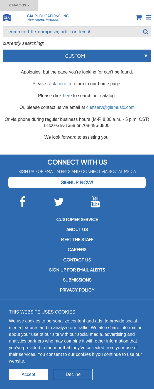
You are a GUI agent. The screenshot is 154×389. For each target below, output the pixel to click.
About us (77, 229)
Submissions (77, 280)
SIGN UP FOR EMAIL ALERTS (77, 270)
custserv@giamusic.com (110, 107)
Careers (77, 249)
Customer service (77, 219)
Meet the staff (77, 239)
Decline (73, 374)
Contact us (77, 260)
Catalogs (19, 5)
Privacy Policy (77, 290)
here (61, 83)
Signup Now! (77, 182)
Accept (28, 374)
